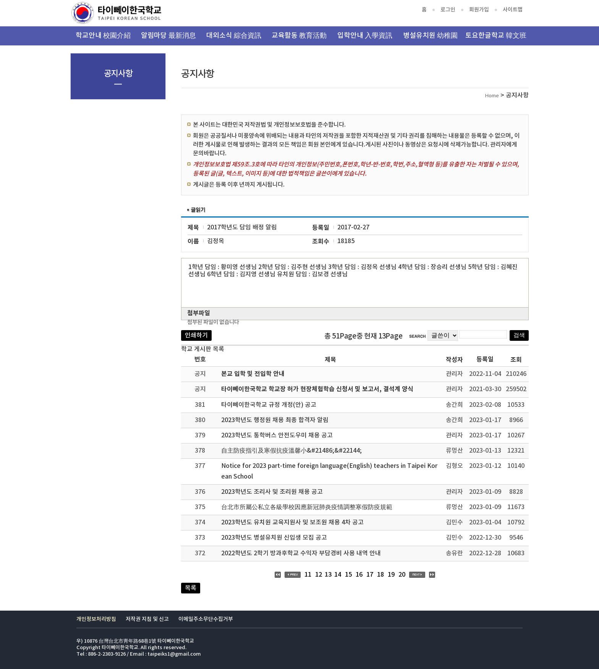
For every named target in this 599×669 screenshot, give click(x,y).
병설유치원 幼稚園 (430, 36)
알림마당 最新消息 (168, 36)
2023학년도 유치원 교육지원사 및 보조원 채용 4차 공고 (292, 522)
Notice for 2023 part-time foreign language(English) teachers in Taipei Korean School (329, 471)
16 (359, 574)
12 (318, 574)
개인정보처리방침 (96, 619)
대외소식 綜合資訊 (233, 36)
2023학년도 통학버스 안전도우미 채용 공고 (277, 435)
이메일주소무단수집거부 (205, 619)
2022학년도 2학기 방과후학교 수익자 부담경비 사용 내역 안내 (301, 553)
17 (369, 574)
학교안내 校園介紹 (103, 36)
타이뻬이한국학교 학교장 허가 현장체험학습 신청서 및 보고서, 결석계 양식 (317, 389)
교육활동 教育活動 (299, 36)
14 (337, 574)
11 (307, 574)
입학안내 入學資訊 (364, 36)
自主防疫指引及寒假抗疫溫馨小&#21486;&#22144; (291, 450)
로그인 (447, 9)
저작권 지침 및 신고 (147, 619)
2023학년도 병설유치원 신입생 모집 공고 (274, 537)
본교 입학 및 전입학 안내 (253, 374)
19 (391, 574)
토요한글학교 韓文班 (495, 36)
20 (401, 574)
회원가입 (479, 9)
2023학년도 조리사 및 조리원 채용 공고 (272, 491)
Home (492, 96)
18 (380, 574)
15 (348, 574)
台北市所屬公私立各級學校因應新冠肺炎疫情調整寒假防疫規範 (306, 507)
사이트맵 (513, 9)
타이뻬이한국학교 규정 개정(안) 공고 (268, 404)
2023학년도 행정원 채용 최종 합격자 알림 (275, 420)
